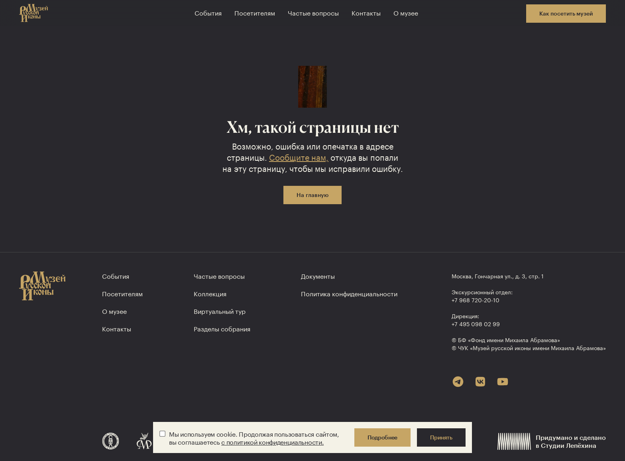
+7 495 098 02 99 (476, 323)
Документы (318, 275)
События (208, 12)
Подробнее (382, 437)
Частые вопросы (313, 12)
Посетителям (254, 12)
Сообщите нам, (298, 156)
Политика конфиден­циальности (349, 293)
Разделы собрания (222, 328)
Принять (441, 437)
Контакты (366, 12)
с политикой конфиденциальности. (272, 441)
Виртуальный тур (220, 310)
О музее (405, 12)
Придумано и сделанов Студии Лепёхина (551, 441)
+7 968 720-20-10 (475, 299)
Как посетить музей (566, 13)
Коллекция (210, 293)
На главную (312, 194)
